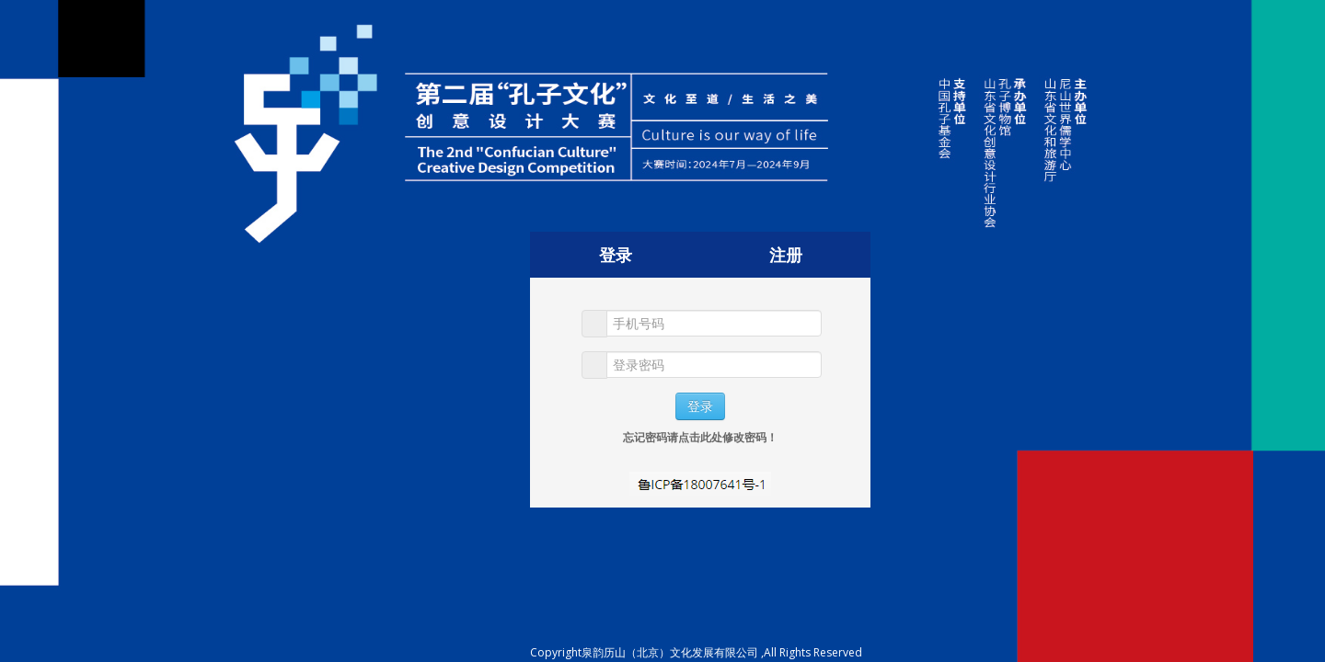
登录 (615, 255)
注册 (785, 255)
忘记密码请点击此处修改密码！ (700, 437)
